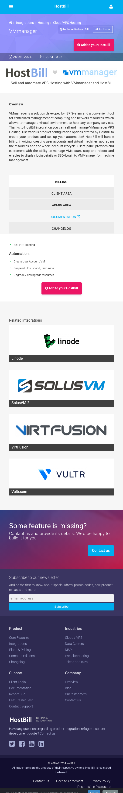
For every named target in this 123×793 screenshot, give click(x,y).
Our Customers (76, 694)
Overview (71, 682)
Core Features (19, 637)
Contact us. (48, 733)
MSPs (69, 650)
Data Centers (74, 644)
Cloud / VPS (73, 637)
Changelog (17, 662)
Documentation (65, 217)
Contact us (101, 550)
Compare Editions (22, 656)
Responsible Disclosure (93, 787)
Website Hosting (77, 656)
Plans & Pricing (20, 650)
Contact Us (41, 781)
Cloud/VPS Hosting (67, 23)
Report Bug (17, 694)
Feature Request (21, 700)
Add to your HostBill (93, 45)
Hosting (43, 23)
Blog (68, 688)
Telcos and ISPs (76, 662)
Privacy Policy (100, 781)
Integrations (25, 23)
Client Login (17, 682)
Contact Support (21, 706)
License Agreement (69, 781)
